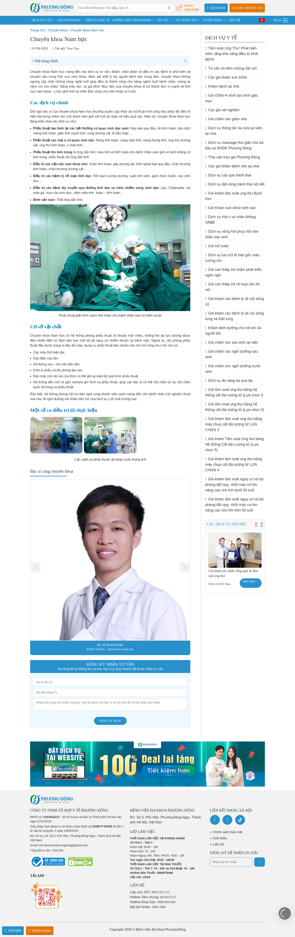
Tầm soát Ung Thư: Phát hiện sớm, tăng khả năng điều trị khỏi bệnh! (231, 53)
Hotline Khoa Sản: (153, 902)
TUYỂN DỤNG (212, 20)
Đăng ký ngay (110, 720)
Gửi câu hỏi (216, 7)
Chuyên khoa (57, 30)
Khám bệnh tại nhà (222, 86)
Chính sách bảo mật (227, 832)
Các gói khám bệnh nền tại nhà (232, 166)
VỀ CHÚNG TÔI (185, 20)
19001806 (13, 930)
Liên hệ (218, 844)
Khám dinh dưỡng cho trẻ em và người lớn (233, 330)
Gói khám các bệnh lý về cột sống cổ (234, 301)
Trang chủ (37, 30)
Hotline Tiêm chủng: (153, 897)
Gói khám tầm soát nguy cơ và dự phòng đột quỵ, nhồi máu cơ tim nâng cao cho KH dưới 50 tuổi (234, 484)
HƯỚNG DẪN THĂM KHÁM (131, 20)
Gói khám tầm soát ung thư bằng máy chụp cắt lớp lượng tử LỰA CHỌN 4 (233, 464)
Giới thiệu (220, 838)
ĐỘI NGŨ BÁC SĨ (97, 20)
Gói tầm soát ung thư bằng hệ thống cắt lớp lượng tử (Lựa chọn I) (234, 392)
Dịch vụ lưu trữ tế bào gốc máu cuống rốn (232, 258)
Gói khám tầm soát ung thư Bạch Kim (233, 196)
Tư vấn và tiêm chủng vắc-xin (231, 68)
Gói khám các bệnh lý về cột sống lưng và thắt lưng (234, 316)
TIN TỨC (163, 20)
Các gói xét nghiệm (222, 110)
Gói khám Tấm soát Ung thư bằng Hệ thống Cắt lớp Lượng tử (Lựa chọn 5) (234, 444)
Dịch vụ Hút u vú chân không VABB (230, 219)
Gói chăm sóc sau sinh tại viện (231, 342)
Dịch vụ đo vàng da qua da (228, 381)
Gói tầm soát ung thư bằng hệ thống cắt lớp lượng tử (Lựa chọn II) (234, 407)
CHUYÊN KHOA (68, 20)
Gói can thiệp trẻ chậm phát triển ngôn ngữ (233, 272)
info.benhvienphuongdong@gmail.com (63, 845)
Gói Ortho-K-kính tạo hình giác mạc (231, 98)
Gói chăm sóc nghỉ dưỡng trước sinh (233, 369)
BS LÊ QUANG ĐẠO (110, 644)
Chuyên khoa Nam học (87, 30)
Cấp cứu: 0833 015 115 (247, 7)
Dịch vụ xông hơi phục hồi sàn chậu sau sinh (231, 234)
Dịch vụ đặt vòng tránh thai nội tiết (234, 184)
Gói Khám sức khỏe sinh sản (230, 208)
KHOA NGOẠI (96, 649)
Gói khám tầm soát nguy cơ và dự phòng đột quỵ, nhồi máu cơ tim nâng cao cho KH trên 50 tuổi (234, 504)
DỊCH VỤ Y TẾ (41, 20)
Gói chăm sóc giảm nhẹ (226, 119)
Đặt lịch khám (40, 930)
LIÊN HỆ (234, 20)
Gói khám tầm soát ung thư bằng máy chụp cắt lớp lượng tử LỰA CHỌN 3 (233, 424)
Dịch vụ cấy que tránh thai (228, 175)
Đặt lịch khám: (148, 907)
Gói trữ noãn (217, 246)
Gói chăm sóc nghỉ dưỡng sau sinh (231, 354)
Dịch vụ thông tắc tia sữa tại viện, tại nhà (234, 131)
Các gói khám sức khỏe (226, 77)
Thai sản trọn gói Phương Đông (232, 157)
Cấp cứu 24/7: (150, 892)
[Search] (169, 8)
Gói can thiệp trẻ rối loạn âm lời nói (232, 287)
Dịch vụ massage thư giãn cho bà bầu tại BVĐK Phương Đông (234, 145)
